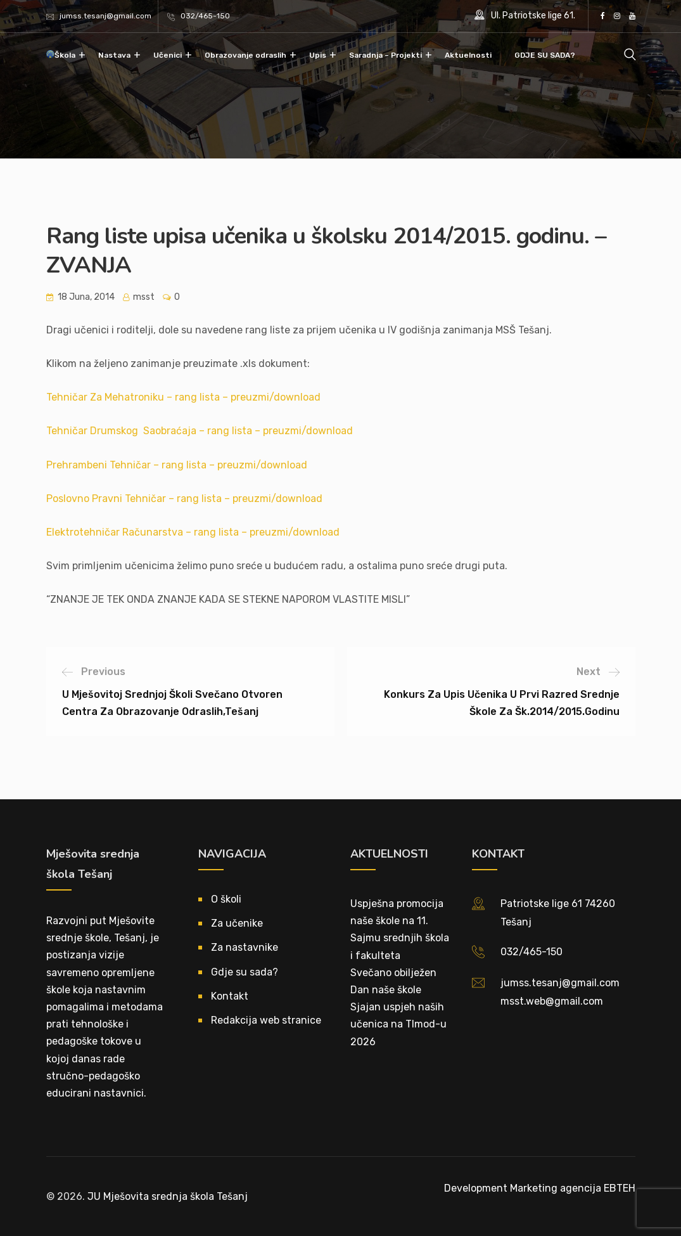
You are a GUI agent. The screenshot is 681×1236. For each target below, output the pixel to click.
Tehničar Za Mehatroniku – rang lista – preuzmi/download (183, 397)
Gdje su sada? (244, 972)
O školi (226, 899)
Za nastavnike (244, 947)
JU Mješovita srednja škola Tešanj (167, 1196)
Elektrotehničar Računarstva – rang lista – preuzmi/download (193, 532)
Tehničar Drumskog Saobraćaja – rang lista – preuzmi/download (199, 431)
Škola (64, 55)
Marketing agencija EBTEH (572, 1188)
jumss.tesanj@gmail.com (105, 15)
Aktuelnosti (468, 55)
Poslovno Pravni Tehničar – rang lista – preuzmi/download (184, 498)
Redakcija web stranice (266, 1020)
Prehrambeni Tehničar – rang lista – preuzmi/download (176, 465)
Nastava (114, 55)
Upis (317, 55)
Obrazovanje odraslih (245, 55)
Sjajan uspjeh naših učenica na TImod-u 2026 (398, 1024)
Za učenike (237, 923)
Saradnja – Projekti (385, 55)
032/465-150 (205, 15)
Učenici (167, 55)
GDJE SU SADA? (544, 55)
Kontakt (229, 996)
